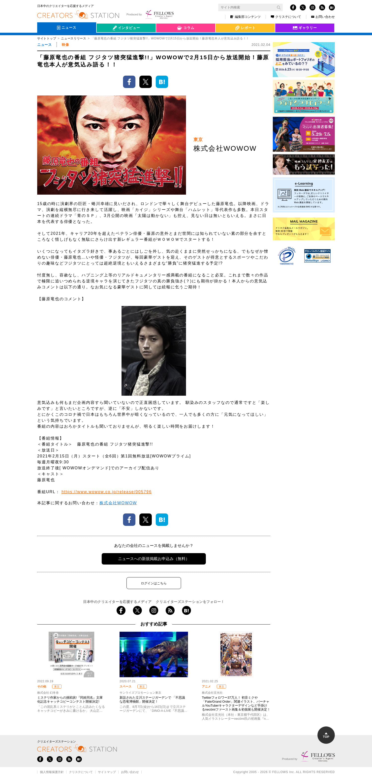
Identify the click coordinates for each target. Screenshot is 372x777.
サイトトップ (46, 38)
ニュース (44, 45)
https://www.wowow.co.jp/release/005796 (107, 492)
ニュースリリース (73, 38)
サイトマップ (107, 772)
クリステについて (286, 17)
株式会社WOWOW (118, 503)
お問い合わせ (323, 17)
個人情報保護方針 (52, 772)
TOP (326, 735)
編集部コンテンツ (245, 17)
